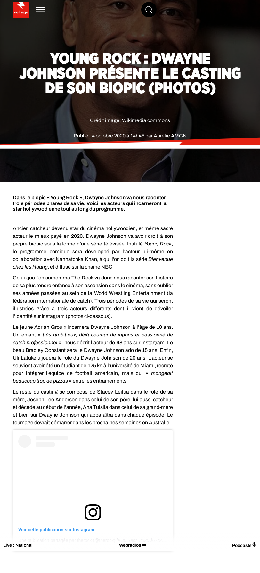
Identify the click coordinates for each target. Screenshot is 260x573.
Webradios (130, 545)
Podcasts (244, 545)
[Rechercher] (149, 9)
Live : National (18, 545)
